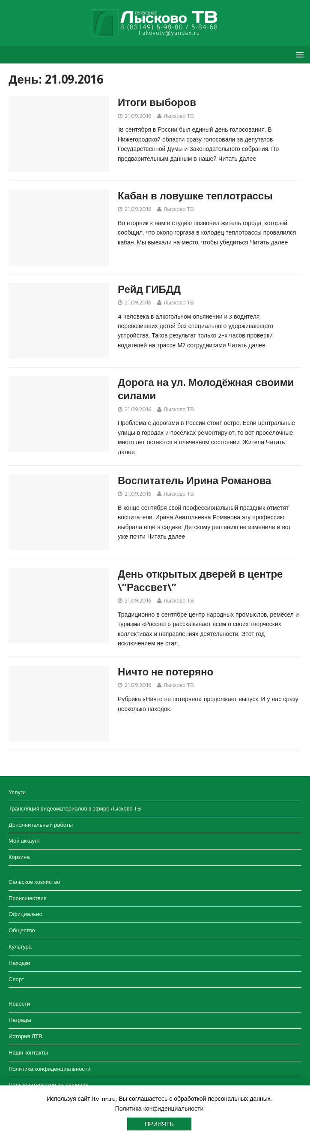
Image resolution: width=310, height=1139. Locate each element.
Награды (20, 1019)
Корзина (19, 857)
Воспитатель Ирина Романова (194, 481)
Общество (22, 930)
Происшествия (28, 898)
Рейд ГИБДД (149, 289)
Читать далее (237, 158)
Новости (19, 1003)
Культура (20, 946)
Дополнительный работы (41, 824)
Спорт (16, 979)
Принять (159, 1124)
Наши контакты (28, 1052)
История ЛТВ (25, 1036)
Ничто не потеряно (165, 672)
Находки (19, 962)
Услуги (17, 792)
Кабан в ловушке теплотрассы (195, 196)
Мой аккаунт (24, 840)
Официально (25, 914)
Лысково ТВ (179, 116)
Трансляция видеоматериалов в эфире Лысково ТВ (75, 808)
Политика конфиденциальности (49, 1068)
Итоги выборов (157, 102)
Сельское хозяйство (34, 881)
